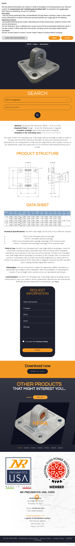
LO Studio (38, 543)
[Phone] (37, 316)
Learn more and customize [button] (15, 38)
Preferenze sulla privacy (28, 541)
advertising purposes (9, 20)
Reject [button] (54, 38)
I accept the (36, 343)
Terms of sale (37, 373)
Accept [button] (67, 38)
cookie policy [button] (64, 9)
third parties (6, 13)
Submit (37, 352)
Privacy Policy (42, 343)
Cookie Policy (58, 541)
